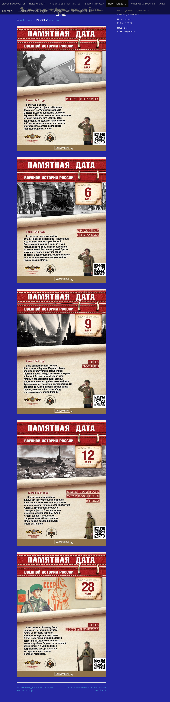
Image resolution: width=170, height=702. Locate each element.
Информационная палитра (65, 3)
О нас (162, 3)
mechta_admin (26, 20)
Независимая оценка (143, 3)
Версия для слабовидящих (32, 10)
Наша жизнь (37, 3)
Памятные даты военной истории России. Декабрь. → (85, 689)
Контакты (7, 10)
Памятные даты (117, 3)
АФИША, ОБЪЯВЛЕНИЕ (79, 10)
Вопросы (57, 10)
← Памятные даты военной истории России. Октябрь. (35, 689)
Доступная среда (94, 3)
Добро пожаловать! (13, 3)
